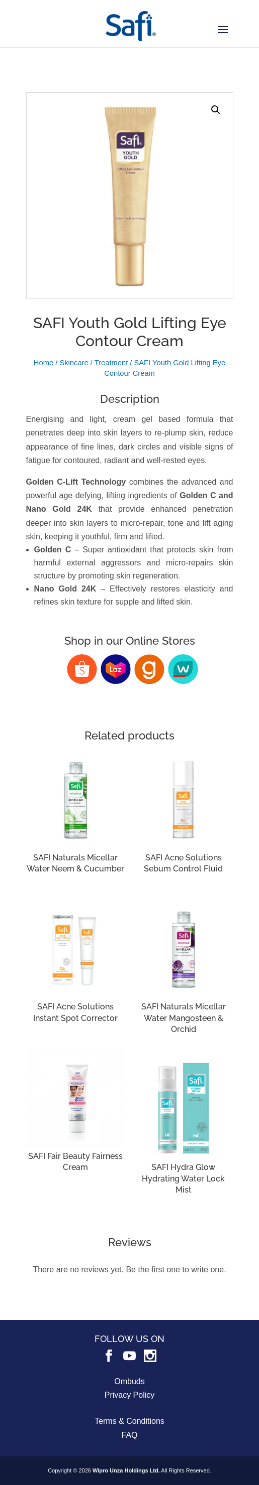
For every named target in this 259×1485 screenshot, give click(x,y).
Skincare (73, 363)
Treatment (111, 363)
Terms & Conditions (129, 1421)
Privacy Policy (130, 1395)
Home (43, 363)
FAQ (129, 1435)
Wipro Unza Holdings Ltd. (126, 1470)
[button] (216, 110)
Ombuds (129, 1381)
